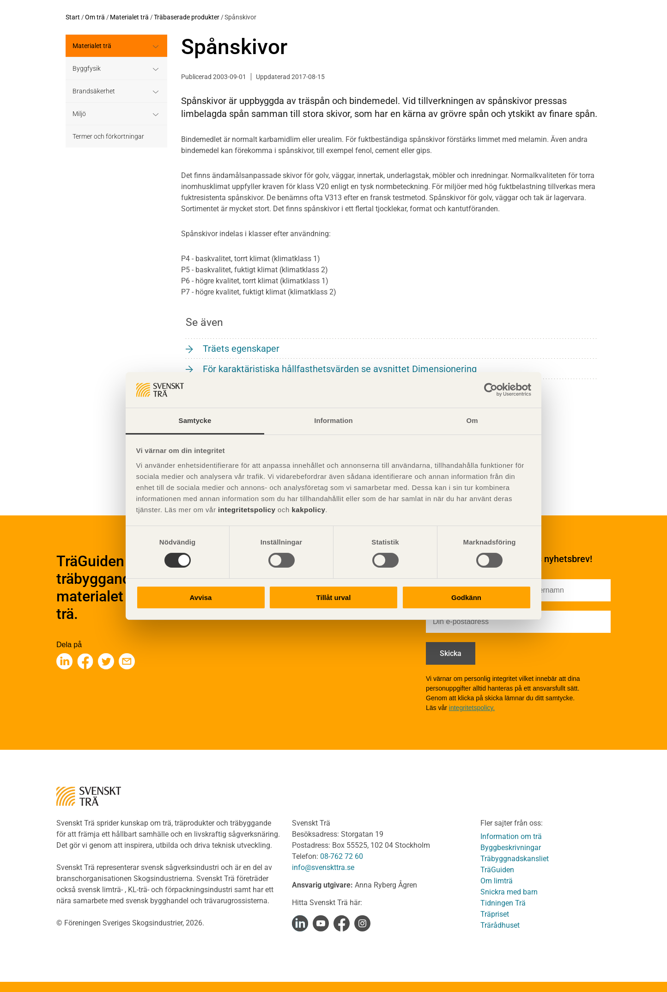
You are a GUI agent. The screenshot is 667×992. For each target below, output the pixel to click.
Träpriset (494, 914)
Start (73, 17)
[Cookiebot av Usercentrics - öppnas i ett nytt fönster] (490, 390)
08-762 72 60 (341, 856)
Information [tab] (333, 420)
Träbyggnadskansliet (514, 858)
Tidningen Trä (503, 903)
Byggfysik (87, 68)
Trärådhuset (500, 925)
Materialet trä (129, 17)
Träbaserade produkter (186, 17)
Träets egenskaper (241, 348)
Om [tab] (472, 420)
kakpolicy (308, 510)
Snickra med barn (509, 892)
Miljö (79, 113)
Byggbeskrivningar (510, 847)
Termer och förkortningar (108, 136)
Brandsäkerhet (94, 91)
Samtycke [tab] (195, 420)
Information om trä (511, 836)
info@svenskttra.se (323, 867)
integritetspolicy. (472, 707)
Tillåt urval (333, 597)
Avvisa (201, 597)
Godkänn (466, 597)
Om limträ (496, 880)
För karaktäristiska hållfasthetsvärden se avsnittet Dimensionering (340, 368)
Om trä (95, 17)
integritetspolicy (245, 510)
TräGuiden (497, 869)
